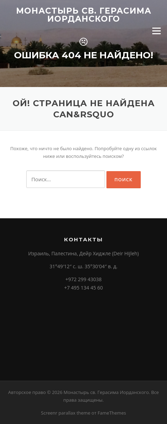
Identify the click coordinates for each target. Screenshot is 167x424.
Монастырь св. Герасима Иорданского (83, 15)
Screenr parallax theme (65, 413)
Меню (156, 31)
